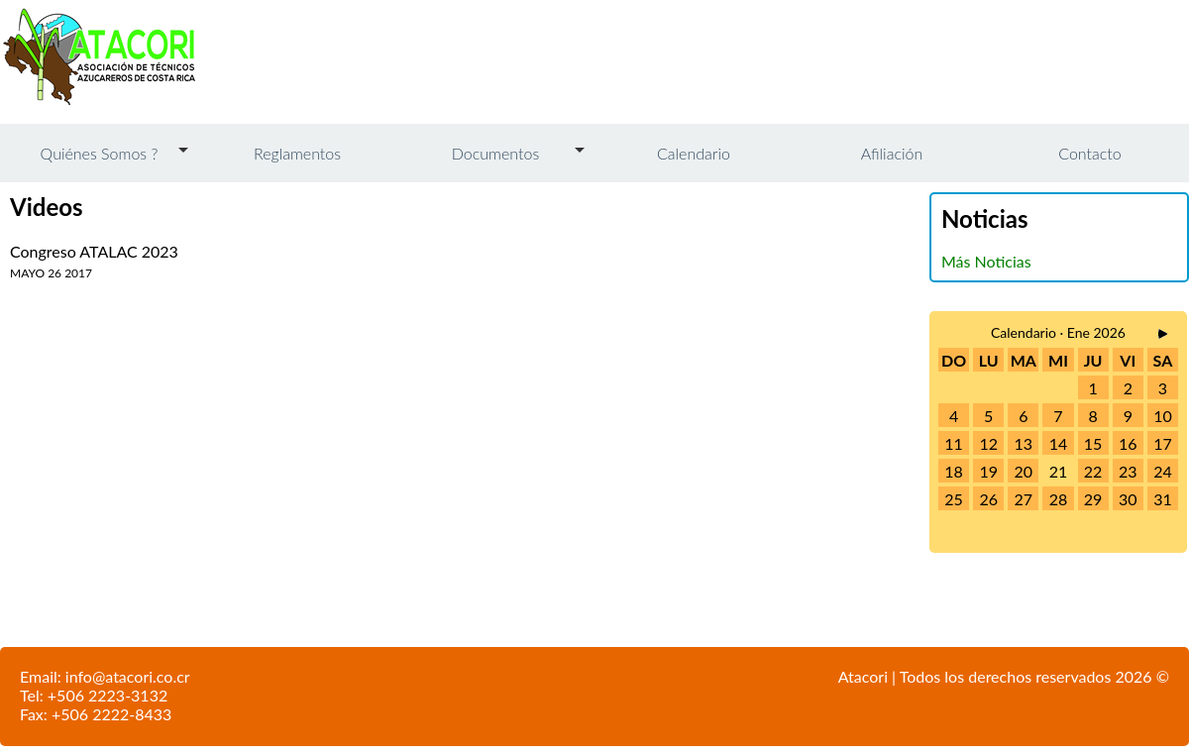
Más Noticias (986, 261)
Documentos (495, 153)
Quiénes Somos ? (100, 153)
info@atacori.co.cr (127, 676)
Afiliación (891, 153)
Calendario (693, 153)
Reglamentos (297, 153)
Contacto (1089, 153)
